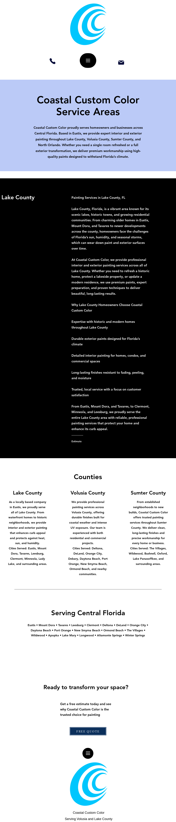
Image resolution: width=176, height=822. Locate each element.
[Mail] (121, 62)
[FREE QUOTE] (88, 731)
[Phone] (52, 61)
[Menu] (88, 60)
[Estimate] (85, 441)
